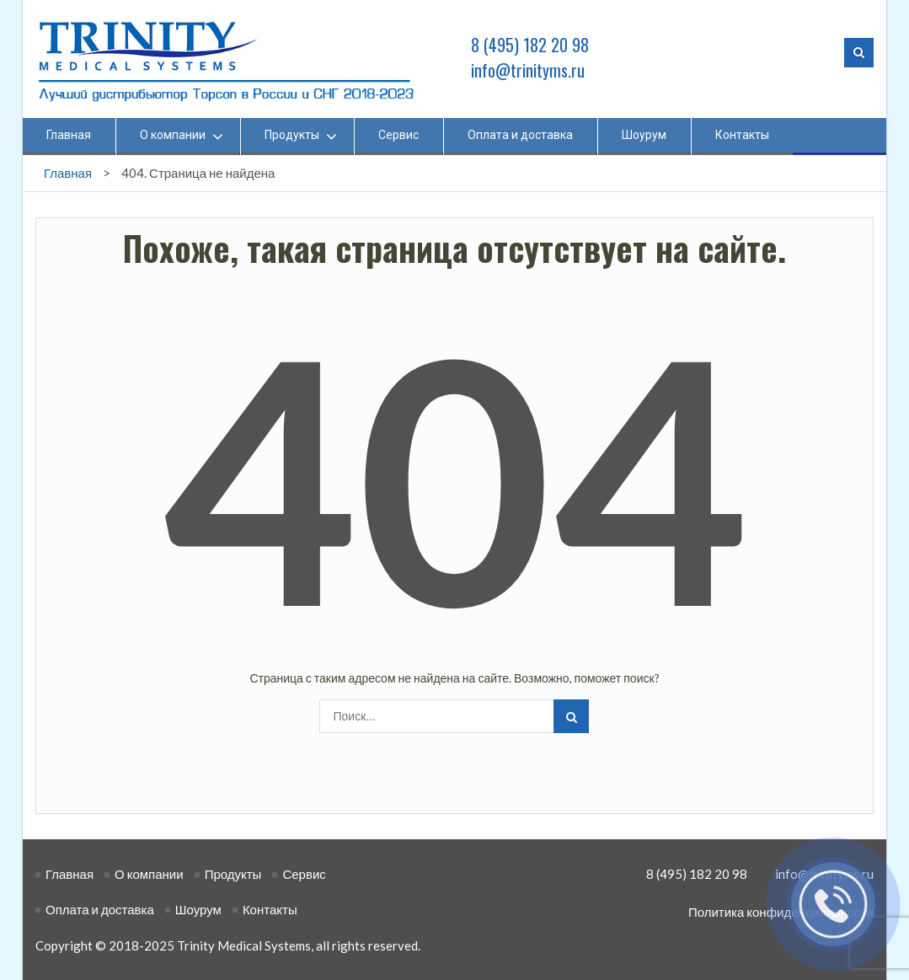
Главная (68, 135)
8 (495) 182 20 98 (531, 44)
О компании (173, 135)
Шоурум (644, 135)
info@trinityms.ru (529, 70)
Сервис (398, 135)
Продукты (292, 135)
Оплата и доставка (520, 135)
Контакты (742, 135)
